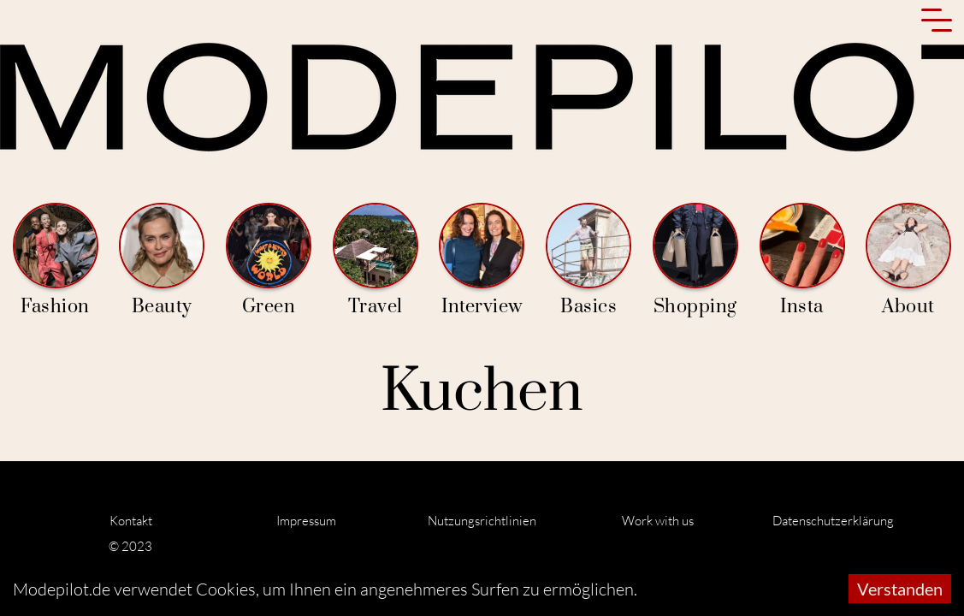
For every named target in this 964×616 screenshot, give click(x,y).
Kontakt (130, 520)
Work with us (658, 520)
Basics (588, 260)
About (908, 260)
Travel (375, 260)
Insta (802, 260)
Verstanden (900, 588)
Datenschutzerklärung (833, 520)
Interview (481, 260)
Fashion (55, 260)
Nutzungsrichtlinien (482, 520)
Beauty (161, 260)
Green (268, 260)
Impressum (306, 520)
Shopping (695, 260)
